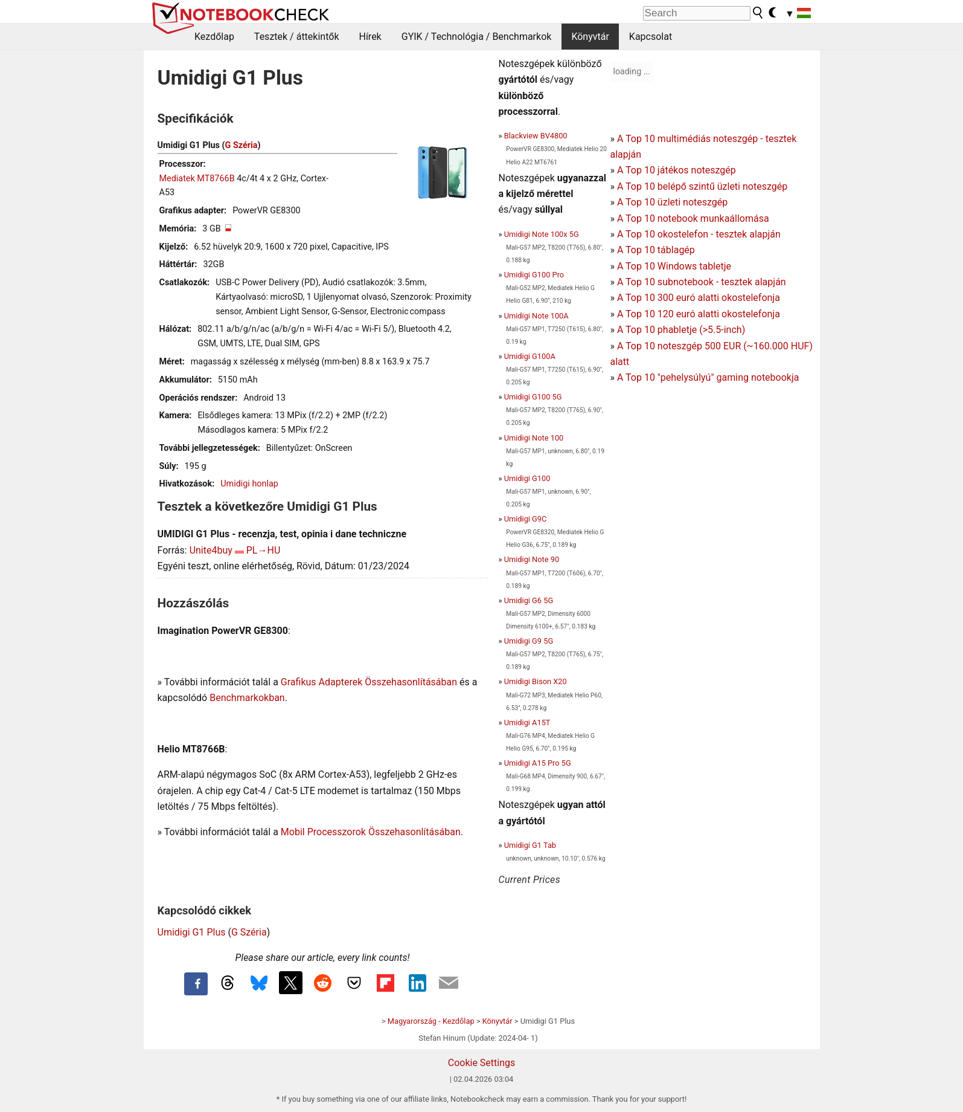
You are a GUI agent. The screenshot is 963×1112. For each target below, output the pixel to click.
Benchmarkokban (247, 697)
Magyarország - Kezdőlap (431, 1021)
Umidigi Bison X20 (535, 681)
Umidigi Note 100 (534, 437)
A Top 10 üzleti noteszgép (672, 202)
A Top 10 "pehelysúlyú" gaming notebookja (708, 377)
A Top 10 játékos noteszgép (676, 170)
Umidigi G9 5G (528, 640)
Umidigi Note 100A (536, 315)
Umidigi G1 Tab (530, 845)
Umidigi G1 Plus (192, 932)
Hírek (370, 36)
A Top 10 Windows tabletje (674, 266)
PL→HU (263, 550)
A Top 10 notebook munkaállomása (693, 218)
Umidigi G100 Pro (534, 274)
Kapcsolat (650, 36)
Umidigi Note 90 (531, 559)
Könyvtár (590, 36)
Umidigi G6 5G (528, 600)
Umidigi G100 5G (533, 396)
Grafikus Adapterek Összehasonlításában (369, 682)
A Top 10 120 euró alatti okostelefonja (698, 314)
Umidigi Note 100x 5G (541, 234)
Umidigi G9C (525, 518)
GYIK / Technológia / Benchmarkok (477, 36)
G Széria (241, 145)
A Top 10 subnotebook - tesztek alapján (701, 282)
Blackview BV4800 (536, 135)
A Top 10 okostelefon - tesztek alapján (699, 234)
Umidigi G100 (527, 478)
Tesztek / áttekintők (296, 36)
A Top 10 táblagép (656, 250)
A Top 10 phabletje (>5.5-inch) (681, 329)
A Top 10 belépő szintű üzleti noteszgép (702, 186)
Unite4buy (211, 550)
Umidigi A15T (527, 722)
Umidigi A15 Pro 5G (537, 763)
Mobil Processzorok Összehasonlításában (371, 832)
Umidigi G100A (529, 356)
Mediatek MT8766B (197, 178)
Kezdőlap (214, 36)
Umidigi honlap (249, 484)
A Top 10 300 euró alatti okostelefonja (698, 297)
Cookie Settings (482, 1062)
